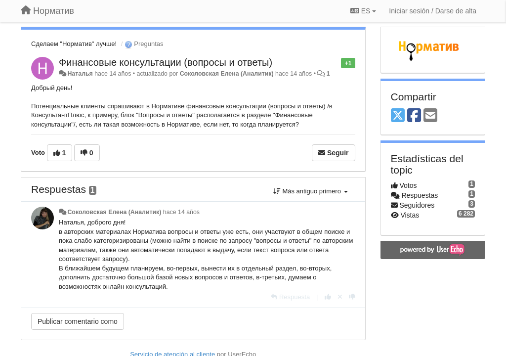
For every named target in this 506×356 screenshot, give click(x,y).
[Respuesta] (290, 297)
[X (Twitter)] (398, 116)
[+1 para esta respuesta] (328, 297)
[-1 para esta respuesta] (352, 297)
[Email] (430, 116)
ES (363, 11)
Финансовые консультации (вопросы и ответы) (165, 62)
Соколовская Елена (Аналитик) (227, 73)
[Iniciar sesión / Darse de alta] (432, 10)
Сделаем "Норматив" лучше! (74, 43)
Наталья (79, 73)
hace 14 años (181, 212)
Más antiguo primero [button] (310, 191)
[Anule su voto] (339, 297)
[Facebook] (414, 116)
